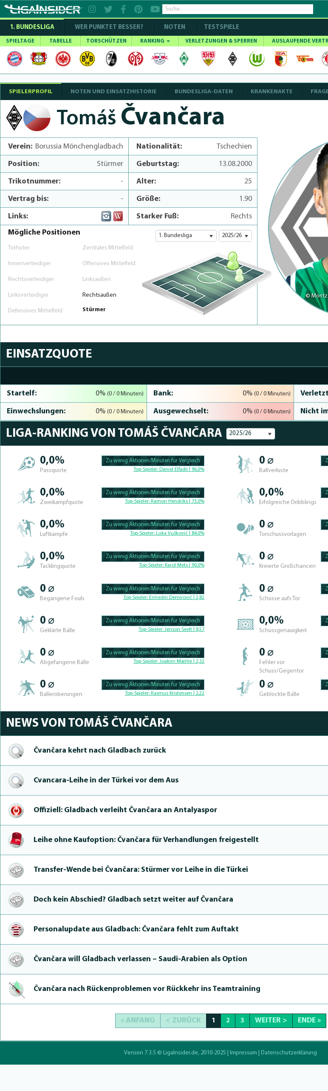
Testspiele (221, 27)
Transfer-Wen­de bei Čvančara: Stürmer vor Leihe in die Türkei (141, 870)
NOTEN (174, 27)
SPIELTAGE (20, 41)
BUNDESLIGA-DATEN (204, 92)
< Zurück (183, 1021)
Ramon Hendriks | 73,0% (177, 501)
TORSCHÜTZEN (106, 41)
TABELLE (60, 41)
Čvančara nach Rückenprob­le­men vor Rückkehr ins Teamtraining (147, 989)
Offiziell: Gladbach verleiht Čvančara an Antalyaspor (125, 810)
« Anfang (138, 1021)
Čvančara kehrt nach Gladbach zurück (100, 751)
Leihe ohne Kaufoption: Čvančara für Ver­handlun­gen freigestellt (146, 840)
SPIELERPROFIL (31, 92)
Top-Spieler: (146, 469)
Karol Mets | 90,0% (184, 565)
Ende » (309, 1021)
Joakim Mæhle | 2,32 (181, 661)
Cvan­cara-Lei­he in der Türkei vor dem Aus (106, 780)
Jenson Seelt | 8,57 (184, 629)
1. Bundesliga (32, 27)
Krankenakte (272, 92)
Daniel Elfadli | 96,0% (181, 469)
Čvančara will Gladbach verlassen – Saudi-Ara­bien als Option (140, 959)
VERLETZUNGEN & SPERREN (221, 41)
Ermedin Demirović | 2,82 (176, 597)
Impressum (243, 1053)
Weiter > (271, 1021)
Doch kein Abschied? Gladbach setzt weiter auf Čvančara (133, 900)
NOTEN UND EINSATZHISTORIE (114, 92)
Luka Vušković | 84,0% (180, 533)
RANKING (155, 41)
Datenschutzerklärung (289, 1053)
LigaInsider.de (180, 1053)
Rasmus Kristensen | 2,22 (177, 693)
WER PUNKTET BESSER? (109, 27)
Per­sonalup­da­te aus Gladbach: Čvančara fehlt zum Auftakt (136, 929)
